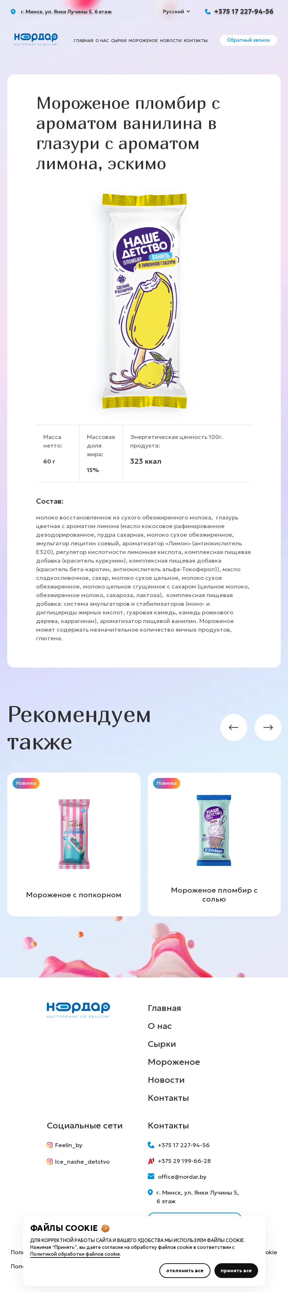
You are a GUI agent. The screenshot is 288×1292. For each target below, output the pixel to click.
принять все (236, 1271)
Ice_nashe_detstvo (78, 1161)
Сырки (119, 40)
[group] (74, 844)
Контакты (196, 40)
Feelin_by (65, 1145)
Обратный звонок (248, 40)
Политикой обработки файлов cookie (75, 1254)
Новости (171, 40)
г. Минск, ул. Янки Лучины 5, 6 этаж (193, 1197)
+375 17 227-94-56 (244, 11)
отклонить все (185, 1271)
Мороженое (143, 40)
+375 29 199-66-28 (179, 1160)
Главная (83, 40)
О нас (102, 40)
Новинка (26, 783)
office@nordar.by (177, 1176)
